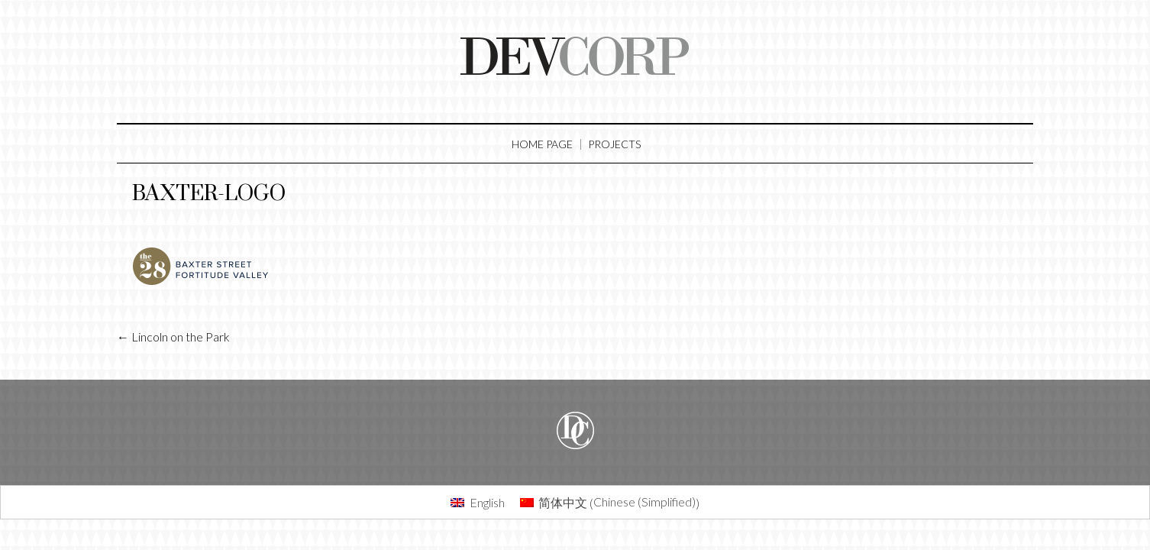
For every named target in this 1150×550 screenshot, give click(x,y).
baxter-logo (209, 193)
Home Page (542, 144)
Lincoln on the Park (173, 336)
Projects (614, 144)
